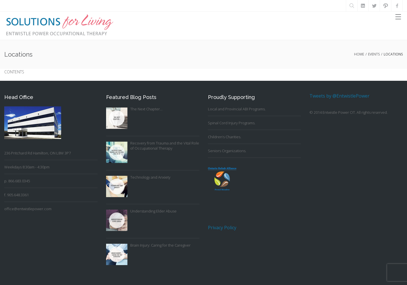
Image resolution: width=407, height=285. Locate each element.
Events (374, 54)
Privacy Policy (222, 227)
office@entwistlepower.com (27, 208)
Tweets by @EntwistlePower (339, 96)
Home (359, 54)
